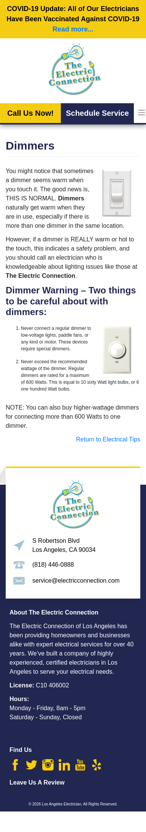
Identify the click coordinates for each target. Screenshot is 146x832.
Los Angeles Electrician (61, 804)
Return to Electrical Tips (107, 439)
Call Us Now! (30, 113)
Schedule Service (97, 113)
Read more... (73, 29)
